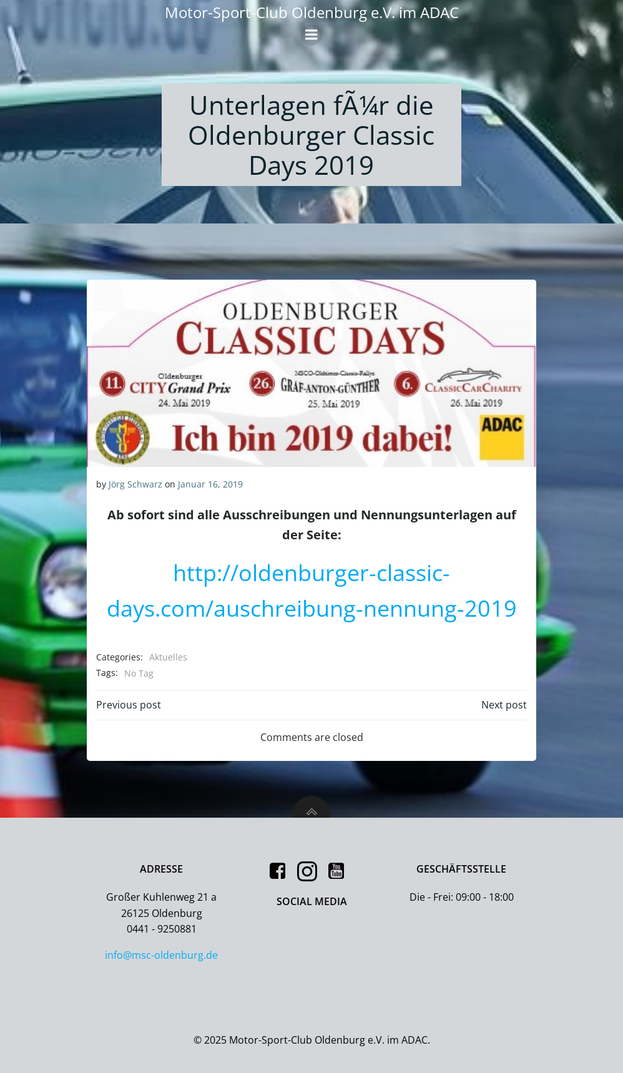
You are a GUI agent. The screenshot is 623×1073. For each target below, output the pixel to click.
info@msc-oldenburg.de (161, 955)
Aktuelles (168, 657)
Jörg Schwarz (135, 484)
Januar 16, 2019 (210, 484)
